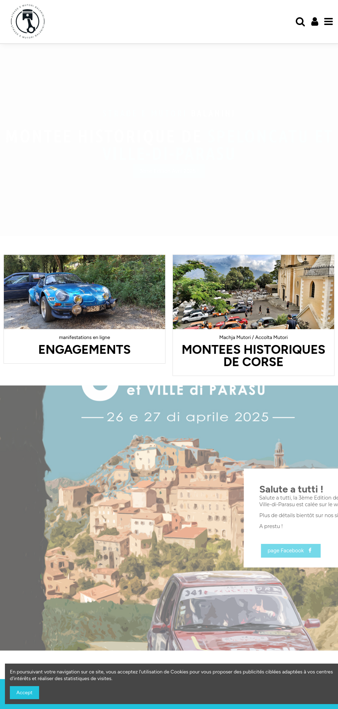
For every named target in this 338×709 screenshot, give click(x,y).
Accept (25, 693)
